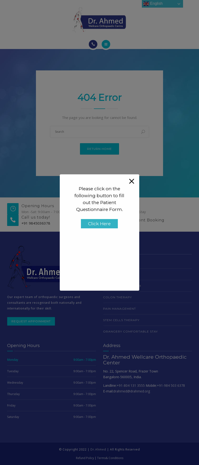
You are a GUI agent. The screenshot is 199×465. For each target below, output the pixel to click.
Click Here (99, 223)
